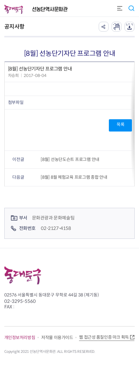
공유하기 (104, 27)
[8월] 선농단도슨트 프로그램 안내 (70, 159)
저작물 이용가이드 (57, 337)
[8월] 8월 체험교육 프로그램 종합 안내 (74, 177)
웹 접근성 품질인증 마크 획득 (104, 337)
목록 (120, 124)
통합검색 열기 (131, 8)
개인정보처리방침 (19, 337)
